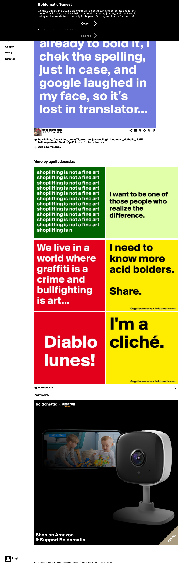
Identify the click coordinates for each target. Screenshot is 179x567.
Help (42, 562)
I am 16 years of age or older (59, 28)
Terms (109, 562)
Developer (67, 562)
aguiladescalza (52, 129)
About (36, 562)
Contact (83, 562)
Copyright (92, 562)
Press (75, 562)
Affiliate (57, 562)
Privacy (102, 562)
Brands (49, 562)
